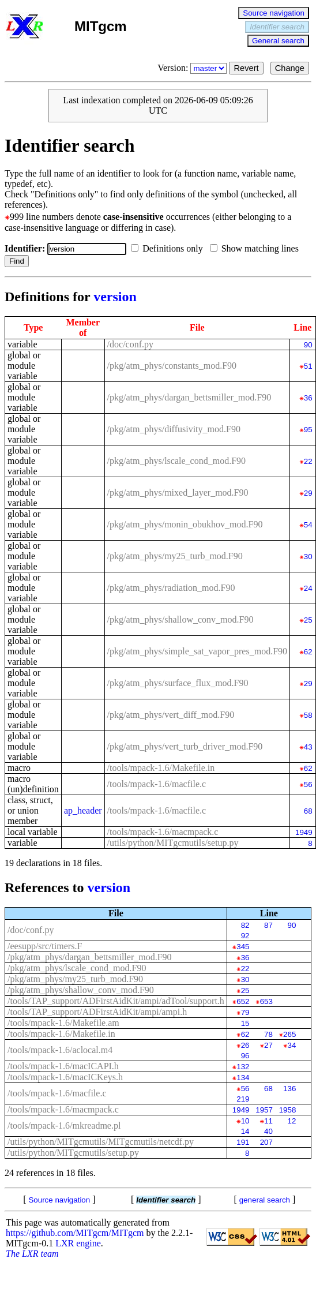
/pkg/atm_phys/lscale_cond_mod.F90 (176, 461)
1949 (304, 832)
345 (242, 946)
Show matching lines (256, 248)
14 (245, 1131)
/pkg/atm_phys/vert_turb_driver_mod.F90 (185, 746)
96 (245, 1055)
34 (292, 1045)
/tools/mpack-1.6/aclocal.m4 (59, 1050)
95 (308, 429)
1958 (287, 1110)
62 (308, 651)
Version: (193, 68)
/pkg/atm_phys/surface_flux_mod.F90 (178, 683)
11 (268, 1121)
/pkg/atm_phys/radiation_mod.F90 (171, 588)
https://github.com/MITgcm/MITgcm (75, 1233)
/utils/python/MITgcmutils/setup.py (173, 843)
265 (289, 1034)
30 (308, 556)
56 (308, 784)
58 (308, 715)
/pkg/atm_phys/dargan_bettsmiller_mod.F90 (189, 397)
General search (278, 40)
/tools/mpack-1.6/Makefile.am (63, 1023)
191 (242, 1142)
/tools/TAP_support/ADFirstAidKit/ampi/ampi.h (97, 1012)
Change (289, 68)
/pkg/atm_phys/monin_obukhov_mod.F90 (185, 524)
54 (308, 524)
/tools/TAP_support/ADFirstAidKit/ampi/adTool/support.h (115, 1001)
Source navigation (273, 13)
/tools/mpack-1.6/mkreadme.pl (64, 1125)
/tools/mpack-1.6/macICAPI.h (63, 1066)
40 (268, 1131)
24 (308, 588)
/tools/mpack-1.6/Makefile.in (161, 768)
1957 (264, 1110)
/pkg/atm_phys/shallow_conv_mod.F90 (180, 619)
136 (289, 1088)
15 (245, 1023)
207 (266, 1142)
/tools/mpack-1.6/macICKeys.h (65, 1077)
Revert (246, 68)
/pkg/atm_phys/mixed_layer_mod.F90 (178, 492)
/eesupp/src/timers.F (44, 946)
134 (242, 1077)
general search (264, 1200)
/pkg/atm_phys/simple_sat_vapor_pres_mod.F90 (197, 651)
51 (308, 366)
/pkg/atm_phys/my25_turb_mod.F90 (175, 556)
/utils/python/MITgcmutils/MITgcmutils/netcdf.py (100, 1142)
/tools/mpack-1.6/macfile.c (156, 784)
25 (308, 620)
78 (268, 1034)
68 (308, 811)
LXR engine (78, 1243)
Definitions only (169, 248)
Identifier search (277, 27)
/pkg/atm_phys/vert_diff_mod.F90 (171, 715)
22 (308, 461)
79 (245, 1012)
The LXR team (32, 1253)
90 (308, 344)
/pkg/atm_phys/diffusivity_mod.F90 (173, 429)
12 (292, 1121)
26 (245, 1045)
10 (245, 1121)
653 (266, 1001)
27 (268, 1045)
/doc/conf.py (130, 344)
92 (245, 935)
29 (308, 493)
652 (242, 1001)
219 (242, 1099)
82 (245, 925)
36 (308, 398)
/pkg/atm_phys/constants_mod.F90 (171, 365)
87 (268, 925)
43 (308, 747)
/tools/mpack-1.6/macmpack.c (163, 832)
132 (242, 1066)
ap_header (83, 810)
